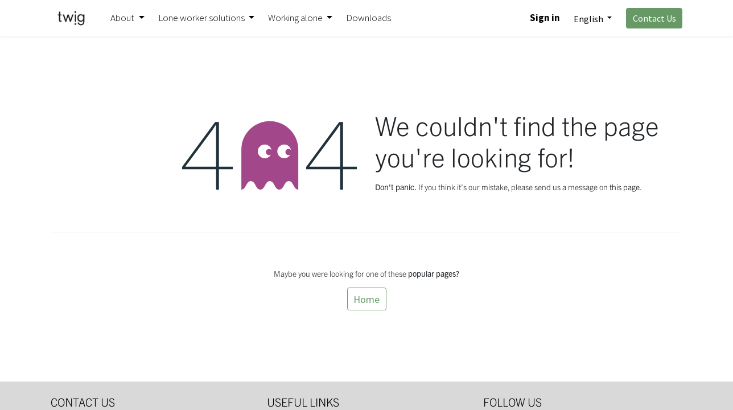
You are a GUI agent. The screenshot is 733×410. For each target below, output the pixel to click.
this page (625, 187)
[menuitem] (368, 18)
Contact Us (654, 18)
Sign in (545, 17)
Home (366, 299)
